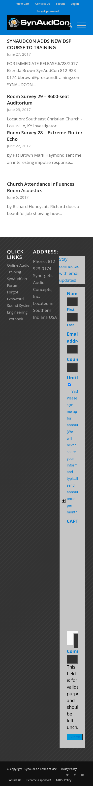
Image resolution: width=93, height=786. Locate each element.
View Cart (23, 3)
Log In (75, 3)
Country (77, 359)
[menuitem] (23, 3)
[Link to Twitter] (67, 775)
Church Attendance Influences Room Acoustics (40, 187)
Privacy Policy (68, 769)
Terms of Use (48, 769)
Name (74, 293)
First (71, 309)
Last (70, 324)
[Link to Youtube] (82, 775)
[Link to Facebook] (75, 775)
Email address (76, 337)
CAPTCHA (77, 521)
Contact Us (42, 3)
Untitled (76, 378)
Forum (60, 3)
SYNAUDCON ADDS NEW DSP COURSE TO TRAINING (39, 44)
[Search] (67, 25)
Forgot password (47, 11)
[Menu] (79, 25)
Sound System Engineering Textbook (19, 312)
